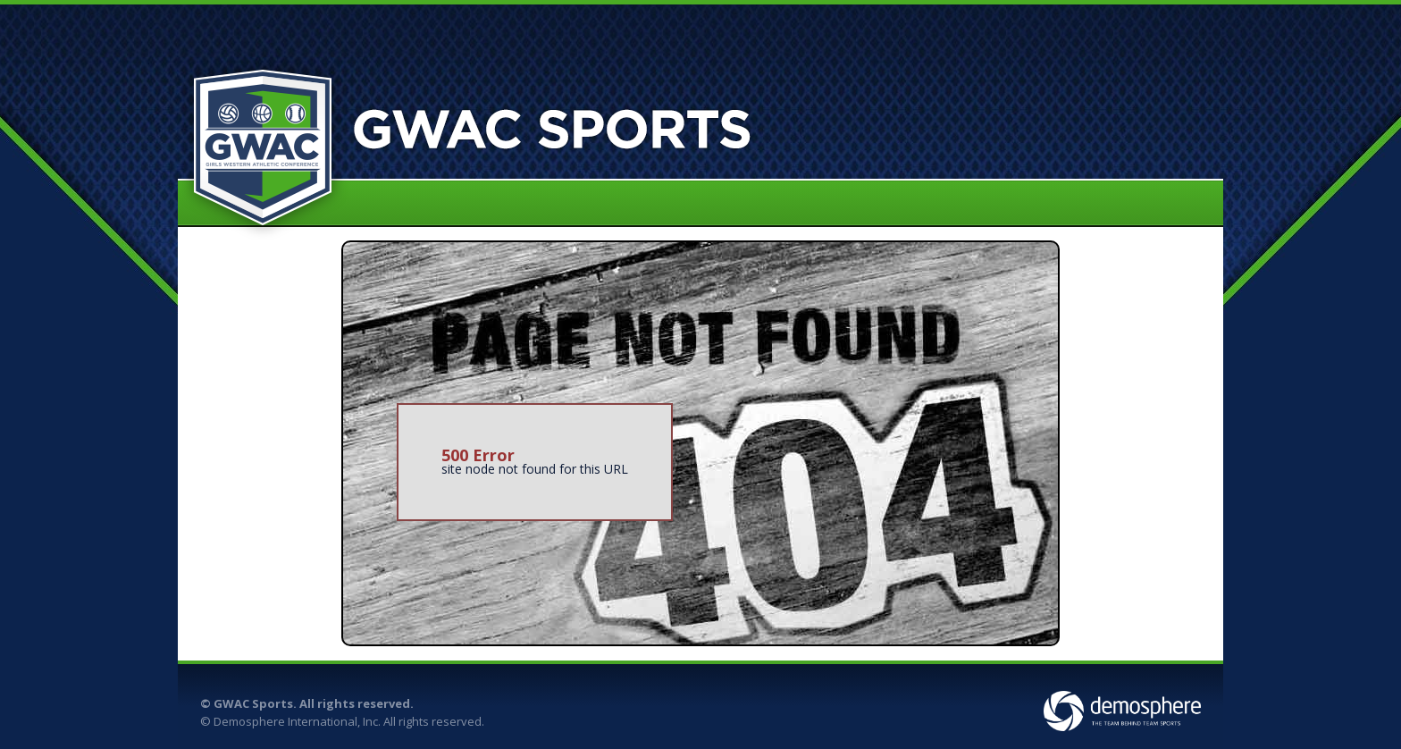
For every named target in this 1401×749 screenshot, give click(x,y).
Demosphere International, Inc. (297, 721)
